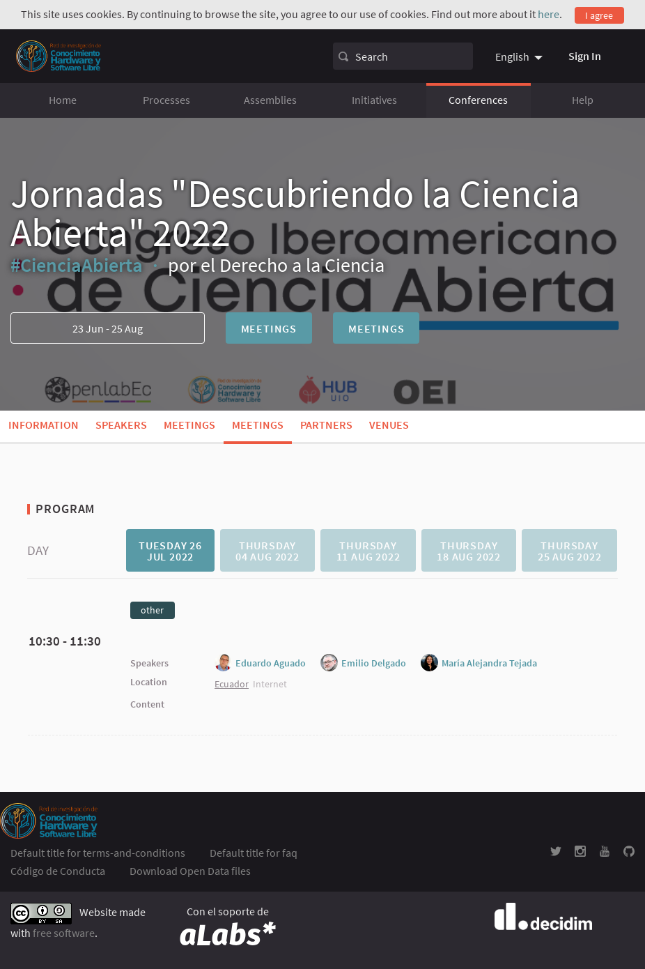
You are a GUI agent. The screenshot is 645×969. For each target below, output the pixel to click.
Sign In (584, 56)
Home (63, 100)
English (512, 56)
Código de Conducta (57, 871)
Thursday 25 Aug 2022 (570, 550)
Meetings (269, 328)
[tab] (170, 550)
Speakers (121, 425)
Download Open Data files (190, 871)
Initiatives (374, 100)
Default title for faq (253, 853)
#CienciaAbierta (76, 264)
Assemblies (270, 100)
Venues (389, 425)
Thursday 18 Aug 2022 (469, 550)
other (152, 610)
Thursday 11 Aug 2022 (368, 550)
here (548, 14)
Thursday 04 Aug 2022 (267, 550)
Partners (326, 425)
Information (43, 425)
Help (582, 100)
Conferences (478, 100)
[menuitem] (520, 56)
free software (64, 933)
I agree (599, 15)
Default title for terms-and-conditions (97, 853)
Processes (166, 100)
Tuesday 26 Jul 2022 (170, 550)
